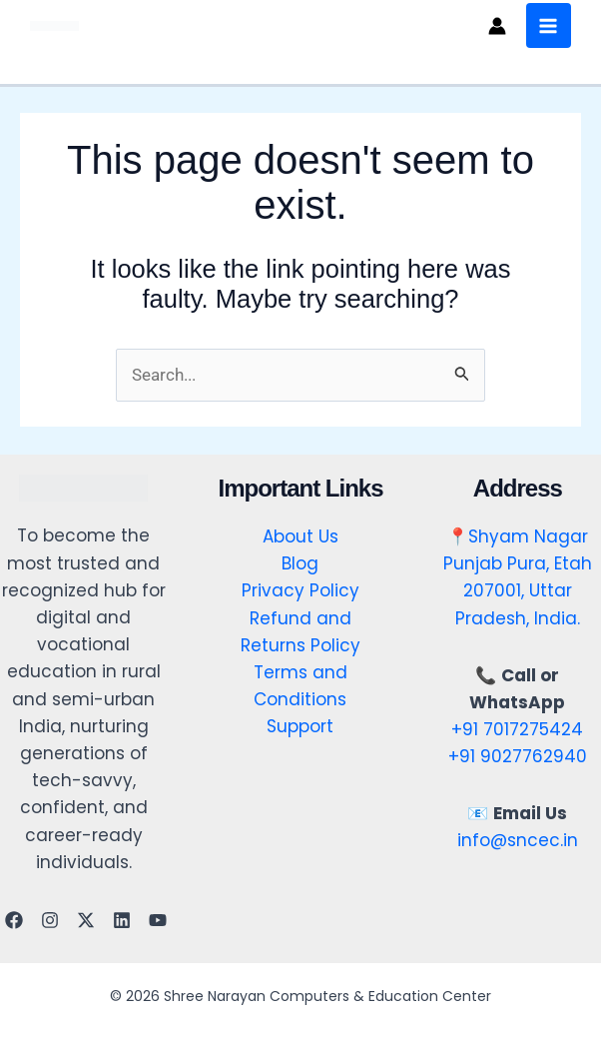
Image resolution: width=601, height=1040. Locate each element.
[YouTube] (158, 920)
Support (300, 727)
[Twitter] (86, 920)
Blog (300, 564)
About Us (300, 537)
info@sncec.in (517, 841)
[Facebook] (14, 920)
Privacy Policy (300, 591)
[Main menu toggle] (547, 26)
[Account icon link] (495, 26)
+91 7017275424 (517, 729)
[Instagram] (50, 920)
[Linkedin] (122, 920)
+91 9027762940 (517, 757)
